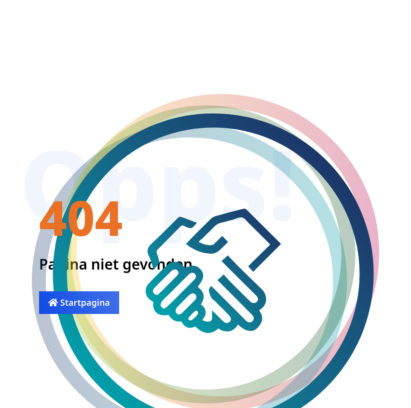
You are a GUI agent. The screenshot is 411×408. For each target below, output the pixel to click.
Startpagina (79, 302)
